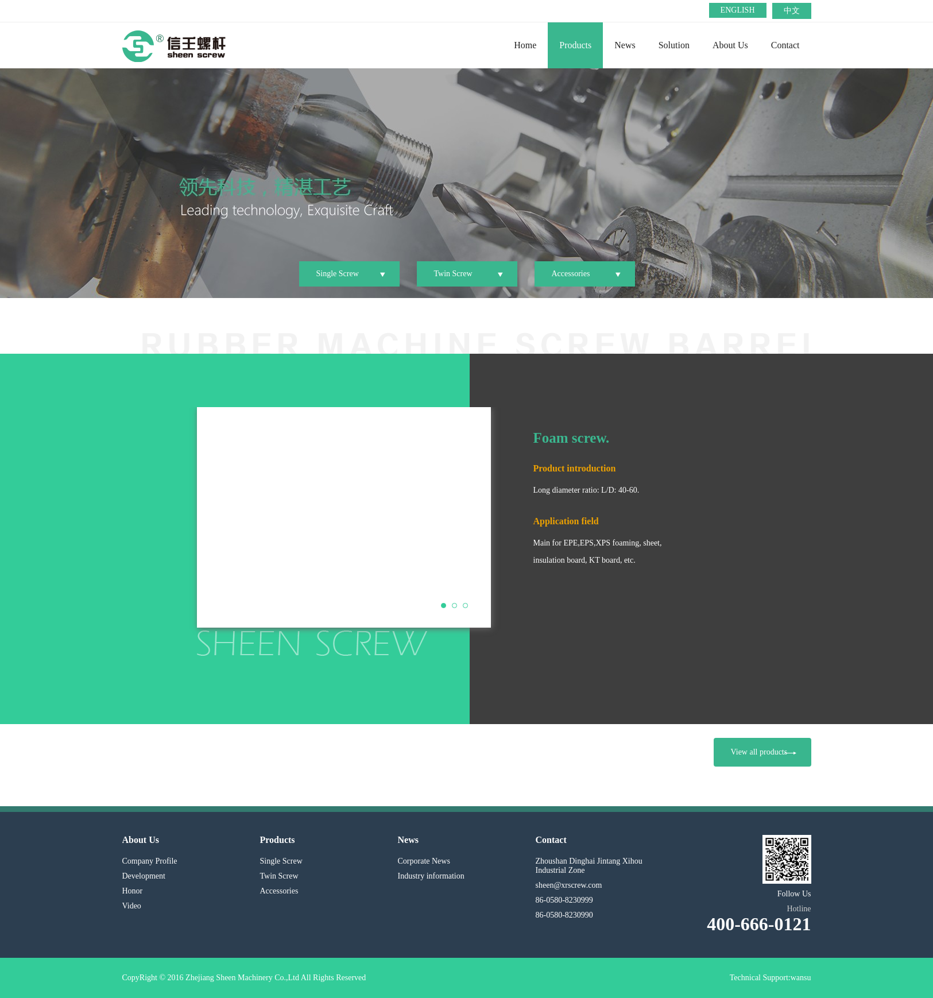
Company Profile (149, 861)
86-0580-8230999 (564, 900)
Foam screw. (571, 438)
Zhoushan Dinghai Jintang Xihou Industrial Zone (589, 866)
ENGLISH (738, 10)
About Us (730, 45)
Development (143, 876)
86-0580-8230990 (564, 915)
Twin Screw (453, 273)
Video (131, 906)
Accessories (571, 273)
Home (525, 45)
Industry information (431, 876)
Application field (566, 521)
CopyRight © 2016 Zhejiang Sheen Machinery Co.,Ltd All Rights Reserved (244, 977)
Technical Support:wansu (770, 977)
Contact (785, 45)
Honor (132, 891)
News (624, 45)
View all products (763, 752)
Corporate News (424, 861)
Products (575, 45)
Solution (674, 45)
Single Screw (337, 273)
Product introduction (574, 468)
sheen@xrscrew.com (569, 885)
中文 (792, 10)
